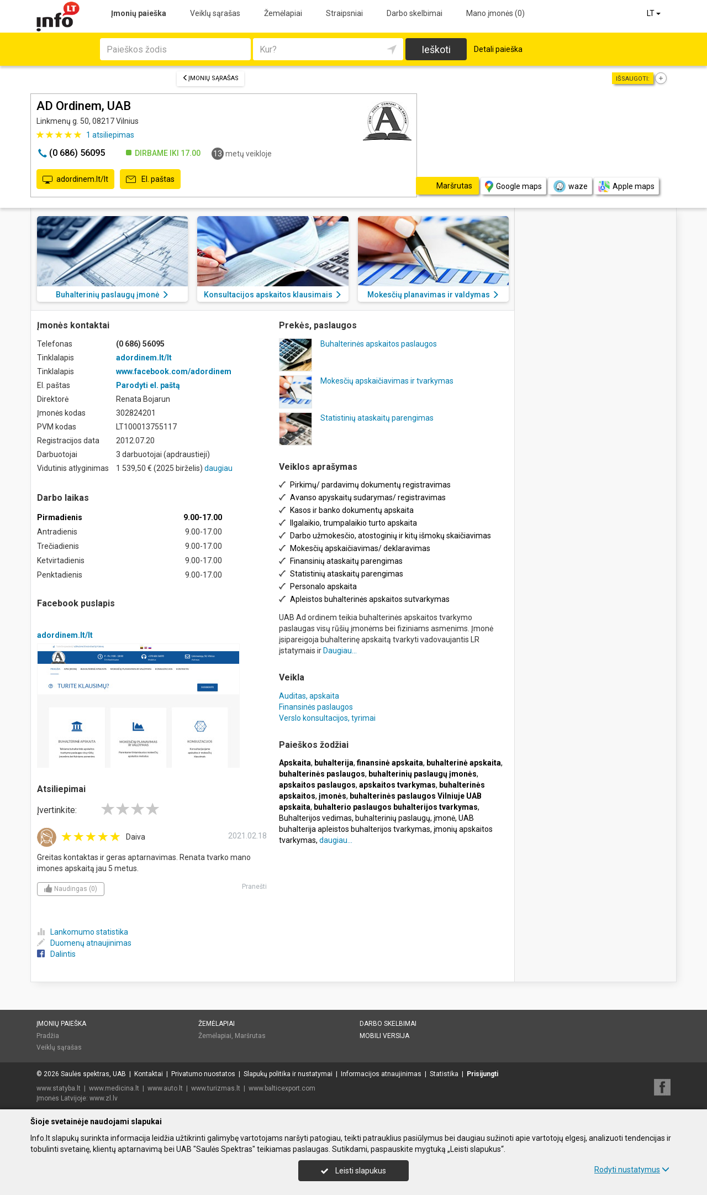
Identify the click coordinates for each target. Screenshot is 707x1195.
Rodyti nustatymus (631, 1169)
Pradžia (47, 1036)
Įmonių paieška (138, 13)
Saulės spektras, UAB (93, 1074)
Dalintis (56, 954)
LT (654, 13)
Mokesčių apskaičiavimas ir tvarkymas (386, 380)
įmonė (444, 818)
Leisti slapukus (353, 1170)
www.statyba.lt (58, 1088)
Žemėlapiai (283, 13)
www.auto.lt (165, 1088)
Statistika (444, 1074)
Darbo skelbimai (414, 13)
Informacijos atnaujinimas (381, 1074)
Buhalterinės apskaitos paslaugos (378, 343)
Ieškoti (436, 49)
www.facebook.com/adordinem (173, 371)
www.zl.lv (103, 1098)
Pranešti (254, 886)
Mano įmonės (495, 13)
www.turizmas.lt (215, 1088)
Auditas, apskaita (309, 695)
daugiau (218, 468)
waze (570, 186)
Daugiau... (340, 650)
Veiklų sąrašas (215, 13)
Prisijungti (482, 1074)
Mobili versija (384, 1036)
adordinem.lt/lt (75, 180)
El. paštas (150, 180)
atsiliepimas (110, 134)
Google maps (513, 186)
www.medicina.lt (114, 1088)
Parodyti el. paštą (148, 385)
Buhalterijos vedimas (315, 818)
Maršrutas (250, 1036)
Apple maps (626, 186)
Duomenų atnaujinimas (84, 943)
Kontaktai (148, 1074)
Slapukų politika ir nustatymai (288, 1074)
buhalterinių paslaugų (392, 818)
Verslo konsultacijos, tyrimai (327, 718)
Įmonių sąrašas (210, 78)
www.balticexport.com (282, 1088)
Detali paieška (498, 49)
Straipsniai (344, 13)
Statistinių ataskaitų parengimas (377, 417)
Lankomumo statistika (82, 931)
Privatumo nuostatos (203, 1074)
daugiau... (335, 840)
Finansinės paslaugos (316, 707)
